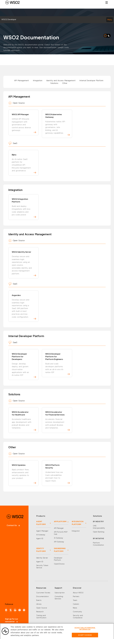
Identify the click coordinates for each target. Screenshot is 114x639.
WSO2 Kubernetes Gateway (57, 124)
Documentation (42, 596)
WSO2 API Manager (24, 123)
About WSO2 (78, 593)
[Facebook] (6, 610)
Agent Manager (42, 531)
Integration (37, 80)
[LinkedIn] (15, 610)
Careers (76, 604)
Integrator (76, 531)
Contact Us (13, 525)
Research (40, 612)
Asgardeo (24, 307)
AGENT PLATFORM (41, 522)
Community (77, 612)
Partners (76, 596)
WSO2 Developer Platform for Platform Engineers (57, 364)
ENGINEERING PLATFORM (60, 549)
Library (39, 604)
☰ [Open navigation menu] (106, 2)
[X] (10, 610)
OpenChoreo (59, 564)
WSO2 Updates (24, 474)
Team (75, 600)
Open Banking (98, 532)
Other (64, 83)
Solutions (54, 83)
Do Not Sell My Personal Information (85, 629)
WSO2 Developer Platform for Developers (24, 365)
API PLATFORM (60, 521)
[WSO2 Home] (12, 2)
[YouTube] (19, 610)
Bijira (24, 163)
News (75, 608)
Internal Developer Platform (91, 80)
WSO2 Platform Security (57, 474)
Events (38, 600)
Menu (109, 19)
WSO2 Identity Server (24, 263)
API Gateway (59, 542)
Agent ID (39, 538)
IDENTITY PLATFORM (41, 549)
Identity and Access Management (60, 80)
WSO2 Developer (8, 19)
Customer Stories (43, 593)
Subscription (60, 593)
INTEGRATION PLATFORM (77, 522)
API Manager (59, 528)
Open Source (41, 608)
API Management (21, 80)
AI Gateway (40, 535)
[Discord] (24, 610)
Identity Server (42, 558)
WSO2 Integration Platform (24, 208)
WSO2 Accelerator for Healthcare (24, 421)
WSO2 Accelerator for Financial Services (57, 421)
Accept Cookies (85, 636)
